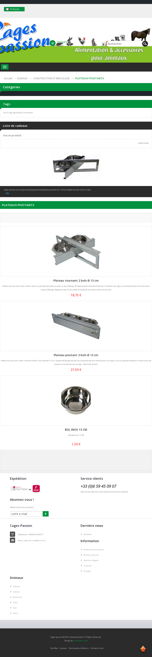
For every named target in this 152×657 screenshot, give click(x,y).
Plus (7, 193)
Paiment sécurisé (91, 555)
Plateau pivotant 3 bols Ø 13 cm (76, 355)
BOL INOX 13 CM (76, 429)
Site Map (54, 648)
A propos (87, 571)
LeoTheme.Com (80, 640)
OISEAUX (22, 78)
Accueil (8, 78)
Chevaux (16, 586)
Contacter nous (97, 648)
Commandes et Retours (79, 648)
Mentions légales (91, 560)
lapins (15, 613)
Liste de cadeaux (15, 126)
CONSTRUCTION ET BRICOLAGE (51, 78)
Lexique (63, 648)
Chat (15, 608)
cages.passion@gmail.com (35, 540)
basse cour (17, 597)
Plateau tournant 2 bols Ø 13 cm (76, 280)
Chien (15, 602)
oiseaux (16, 591)
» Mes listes (143, 143)
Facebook (87, 534)
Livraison (88, 565)
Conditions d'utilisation (94, 549)
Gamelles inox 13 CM (76, 435)
